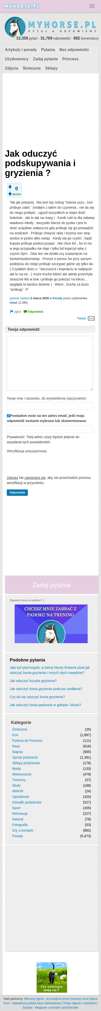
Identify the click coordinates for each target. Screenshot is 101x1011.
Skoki (16, 785)
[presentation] (44, 464)
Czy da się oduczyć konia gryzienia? (37, 697)
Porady (58, 298)
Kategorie (21, 722)
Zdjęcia (11, 68)
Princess (70, 59)
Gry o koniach (22, 830)
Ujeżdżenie (20, 797)
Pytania (48, 50)
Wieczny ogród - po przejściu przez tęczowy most (56, 999)
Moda (16, 769)
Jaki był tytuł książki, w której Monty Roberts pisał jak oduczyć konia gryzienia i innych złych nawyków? (50, 670)
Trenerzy (19, 780)
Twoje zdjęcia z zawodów (79, 1003)
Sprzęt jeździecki (25, 757)
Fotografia (20, 825)
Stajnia (17, 752)
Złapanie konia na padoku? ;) (27, 600)
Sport (16, 808)
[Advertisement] (50, 110)
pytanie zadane (20, 298)
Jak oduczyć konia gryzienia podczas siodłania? (46, 689)
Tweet (81, 318)
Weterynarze (21, 774)
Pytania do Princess (27, 741)
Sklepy (51, 68)
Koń (15, 735)
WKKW (17, 791)
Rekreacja (20, 813)
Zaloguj (12, 478)
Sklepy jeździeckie (26, 763)
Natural (17, 819)
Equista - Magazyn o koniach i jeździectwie (50, 1007)
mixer (14, 302)
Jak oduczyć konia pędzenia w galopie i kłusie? (45, 705)
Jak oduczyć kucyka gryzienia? (33, 681)
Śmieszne (32, 68)
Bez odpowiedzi (74, 50)
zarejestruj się (34, 478)
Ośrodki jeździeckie (27, 802)
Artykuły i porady (21, 50)
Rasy (16, 746)
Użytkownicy (17, 59)
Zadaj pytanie (45, 59)
